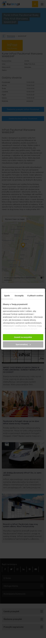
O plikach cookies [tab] (35, 296)
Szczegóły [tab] (19, 296)
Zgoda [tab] (7, 296)
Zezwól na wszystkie (23, 337)
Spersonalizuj (23, 344)
